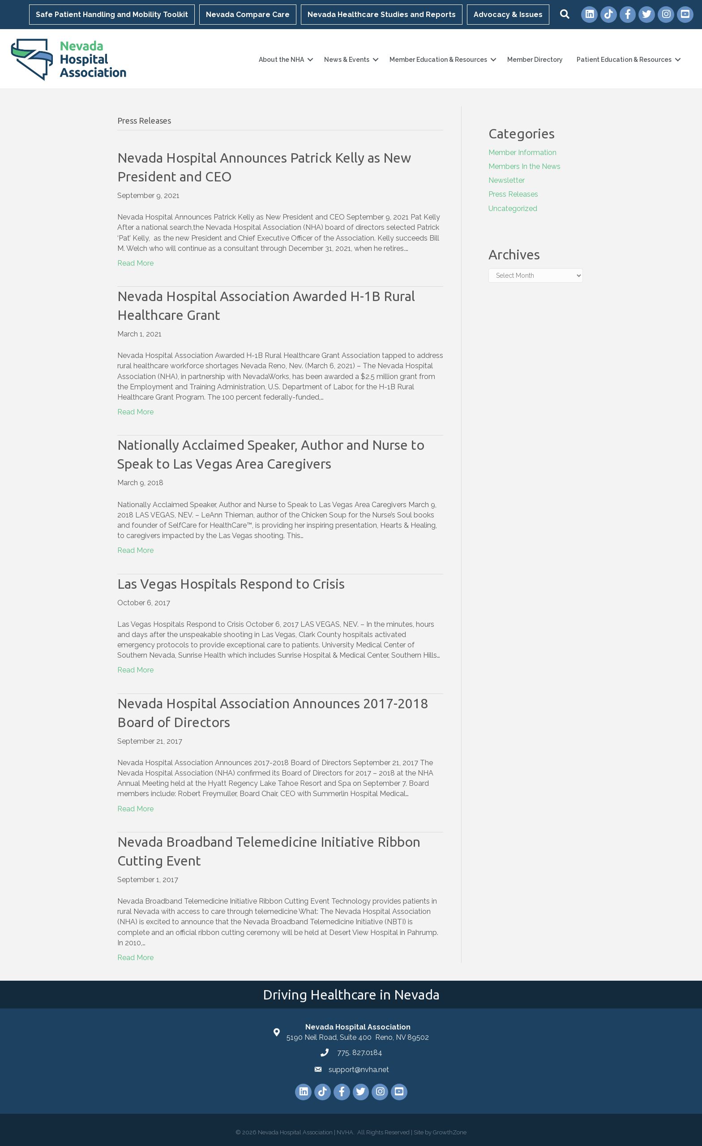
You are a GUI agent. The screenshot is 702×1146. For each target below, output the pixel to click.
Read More (135, 263)
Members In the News (524, 166)
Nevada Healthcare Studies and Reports (382, 14)
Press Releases (513, 194)
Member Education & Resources (438, 59)
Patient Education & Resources (623, 59)
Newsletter (506, 180)
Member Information (522, 152)
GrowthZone (450, 1132)
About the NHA (281, 59)
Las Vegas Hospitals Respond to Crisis (231, 583)
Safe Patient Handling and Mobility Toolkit (112, 14)
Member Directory (534, 59)
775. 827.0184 (358, 1052)
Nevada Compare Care (248, 14)
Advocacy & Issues (508, 14)
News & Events (346, 59)
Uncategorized (512, 208)
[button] (565, 14)
